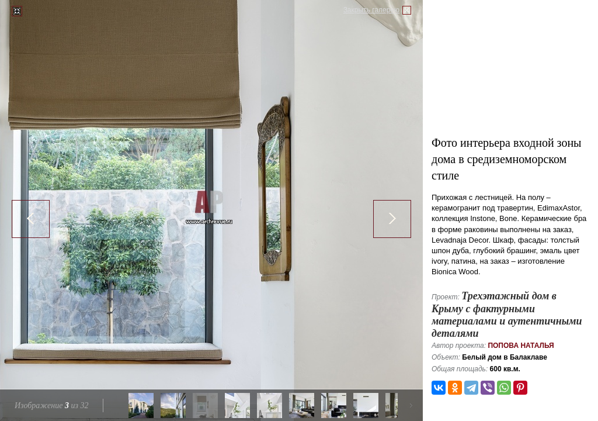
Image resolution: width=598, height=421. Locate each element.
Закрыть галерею (371, 10)
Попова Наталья (521, 345)
